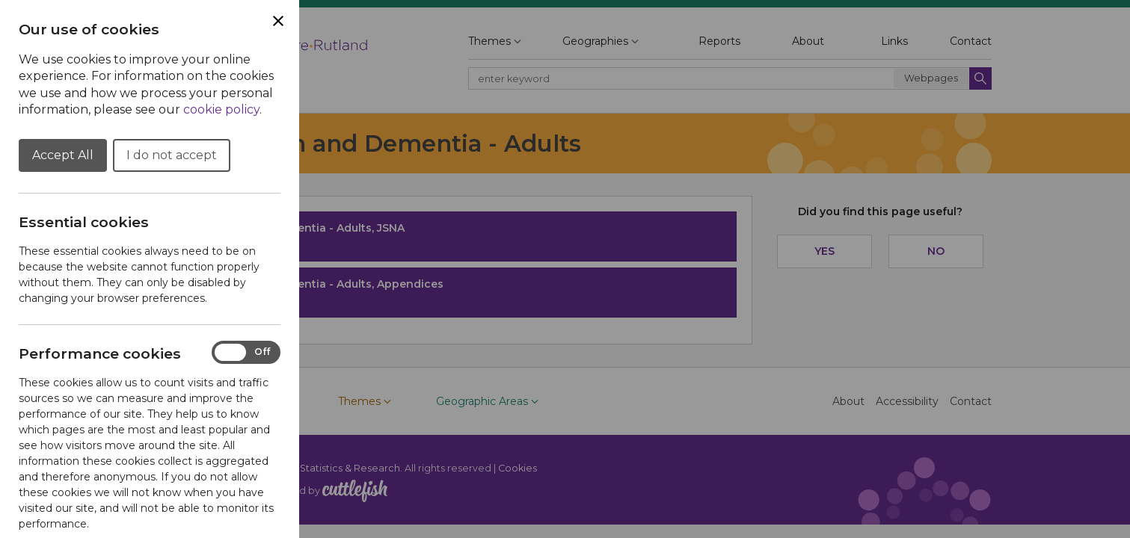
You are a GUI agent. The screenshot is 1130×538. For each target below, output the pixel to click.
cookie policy (221, 109)
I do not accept (171, 155)
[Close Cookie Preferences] (278, 21)
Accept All (62, 155)
